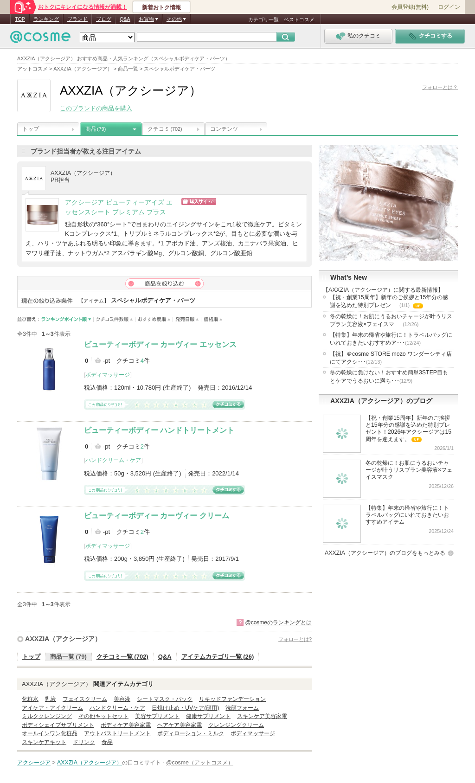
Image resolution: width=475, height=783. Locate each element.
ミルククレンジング (47, 716)
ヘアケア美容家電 (179, 725)
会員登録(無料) (410, 7)
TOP (20, 19)
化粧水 (30, 699)
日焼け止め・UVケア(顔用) (185, 708)
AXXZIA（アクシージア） (63, 638)
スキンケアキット (44, 742)
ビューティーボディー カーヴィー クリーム (156, 516)
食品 (107, 742)
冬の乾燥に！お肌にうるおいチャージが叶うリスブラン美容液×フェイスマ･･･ (391, 320)
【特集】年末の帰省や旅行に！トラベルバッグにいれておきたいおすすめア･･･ (391, 339)
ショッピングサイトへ (238, 201)
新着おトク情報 (161, 7)
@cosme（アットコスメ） (199, 762)
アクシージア (34, 762)
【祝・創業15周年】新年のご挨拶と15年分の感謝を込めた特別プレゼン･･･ (389, 302)
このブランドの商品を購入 (96, 108)
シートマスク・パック (165, 699)
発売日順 (187, 319)
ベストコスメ (299, 19)
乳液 (50, 699)
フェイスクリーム (85, 699)
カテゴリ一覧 (263, 19)
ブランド (77, 19)
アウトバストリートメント (117, 733)
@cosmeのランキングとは (278, 622)
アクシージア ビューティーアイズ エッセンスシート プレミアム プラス (119, 207)
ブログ (103, 19)
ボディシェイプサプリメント (58, 725)
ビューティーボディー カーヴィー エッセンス (160, 344)
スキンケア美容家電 (262, 716)
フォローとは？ (440, 87)
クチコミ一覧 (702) (122, 656)
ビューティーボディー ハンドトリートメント (159, 430)
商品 (95, 129)
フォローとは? (295, 639)
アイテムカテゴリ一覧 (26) (217, 656)
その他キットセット (103, 716)
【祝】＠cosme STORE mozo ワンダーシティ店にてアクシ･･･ (391, 358)
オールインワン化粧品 (49, 733)
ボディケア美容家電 (126, 725)
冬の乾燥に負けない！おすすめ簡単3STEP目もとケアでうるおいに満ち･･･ (389, 376)
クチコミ (165, 129)
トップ (30, 129)
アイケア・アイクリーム (52, 708)
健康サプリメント (208, 716)
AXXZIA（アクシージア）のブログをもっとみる (385, 553)
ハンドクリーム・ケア (113, 460)
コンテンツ (224, 129)
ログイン (449, 7)
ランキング (46, 19)
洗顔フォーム (242, 708)
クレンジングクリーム (236, 725)
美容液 (122, 699)
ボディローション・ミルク (190, 733)
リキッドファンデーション (232, 699)
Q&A (125, 19)
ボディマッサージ (107, 375)
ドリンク (84, 742)
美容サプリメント (157, 716)
